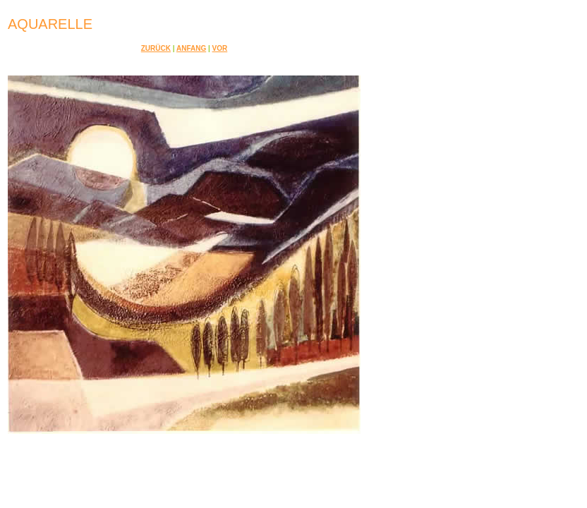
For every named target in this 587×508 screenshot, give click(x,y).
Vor (220, 48)
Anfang (191, 48)
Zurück (156, 48)
